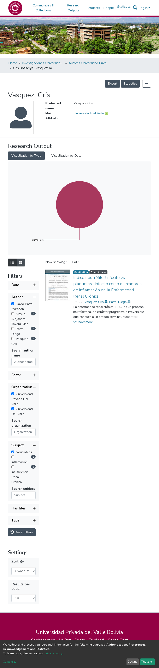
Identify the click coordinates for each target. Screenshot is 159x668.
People (108, 8)
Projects (94, 8)
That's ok (147, 662)
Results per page (20, 586)
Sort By (17, 561)
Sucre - (82, 640)
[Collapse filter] (23, 297)
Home (12, 63)
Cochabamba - (45, 640)
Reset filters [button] (22, 532)
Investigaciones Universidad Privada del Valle (43, 63)
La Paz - (67, 640)
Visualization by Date (66, 155)
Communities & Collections (43, 8)
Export (112, 83)
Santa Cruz (118, 640)
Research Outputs (73, 8)
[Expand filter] (23, 285)
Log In (143, 8)
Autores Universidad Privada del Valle (89, 63)
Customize (9, 662)
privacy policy (53, 653)
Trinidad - (98, 640)
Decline (132, 662)
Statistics (130, 83)
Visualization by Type (26, 155)
